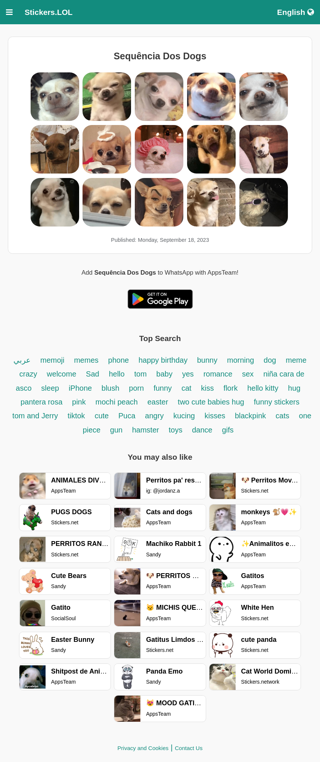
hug (294, 388)
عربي (22, 360)
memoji (52, 360)
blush (110, 388)
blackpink (250, 416)
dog (270, 360)
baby (164, 374)
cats (282, 416)
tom (140, 374)
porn (136, 388)
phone (118, 360)
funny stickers (276, 402)
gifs (227, 430)
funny (162, 388)
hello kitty (262, 388)
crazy (28, 374)
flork (231, 388)
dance (202, 430)
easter (157, 402)
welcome (61, 374)
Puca (127, 416)
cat (186, 388)
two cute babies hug (211, 402)
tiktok (76, 416)
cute (101, 416)
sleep (50, 388)
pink (79, 402)
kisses (216, 416)
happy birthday (164, 360)
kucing (184, 416)
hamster (145, 430)
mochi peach (117, 402)
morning (240, 360)
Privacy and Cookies (143, 748)
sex (248, 374)
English (295, 12)
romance (218, 374)
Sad (92, 374)
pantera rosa (41, 402)
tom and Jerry (36, 416)
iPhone (81, 388)
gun (117, 430)
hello (116, 374)
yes (188, 374)
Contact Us (188, 748)
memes (86, 360)
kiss (207, 388)
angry (154, 416)
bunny (207, 360)
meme (296, 360)
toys (176, 430)
